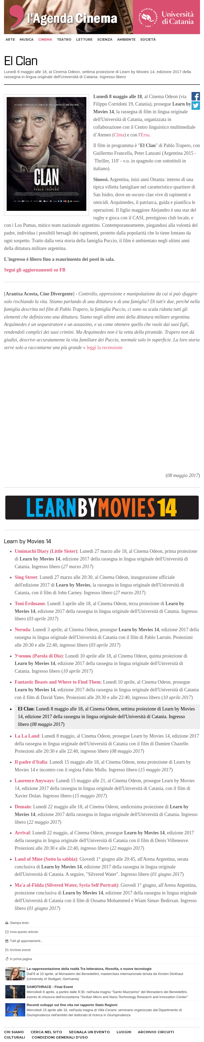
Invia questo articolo (21, 932)
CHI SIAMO (14, 1032)
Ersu (145, 134)
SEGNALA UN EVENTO (89, 1032)
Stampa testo (17, 923)
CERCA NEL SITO (46, 1032)
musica (26, 39)
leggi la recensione (104, 347)
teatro (64, 39)
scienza (104, 39)
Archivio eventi (18, 950)
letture (84, 39)
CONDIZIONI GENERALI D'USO (60, 1037)
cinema (45, 39)
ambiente (126, 39)
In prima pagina (18, 959)
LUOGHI (124, 1032)
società (148, 39)
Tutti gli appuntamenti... (24, 941)
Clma (119, 134)
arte (10, 39)
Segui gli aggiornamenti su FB (34, 270)
